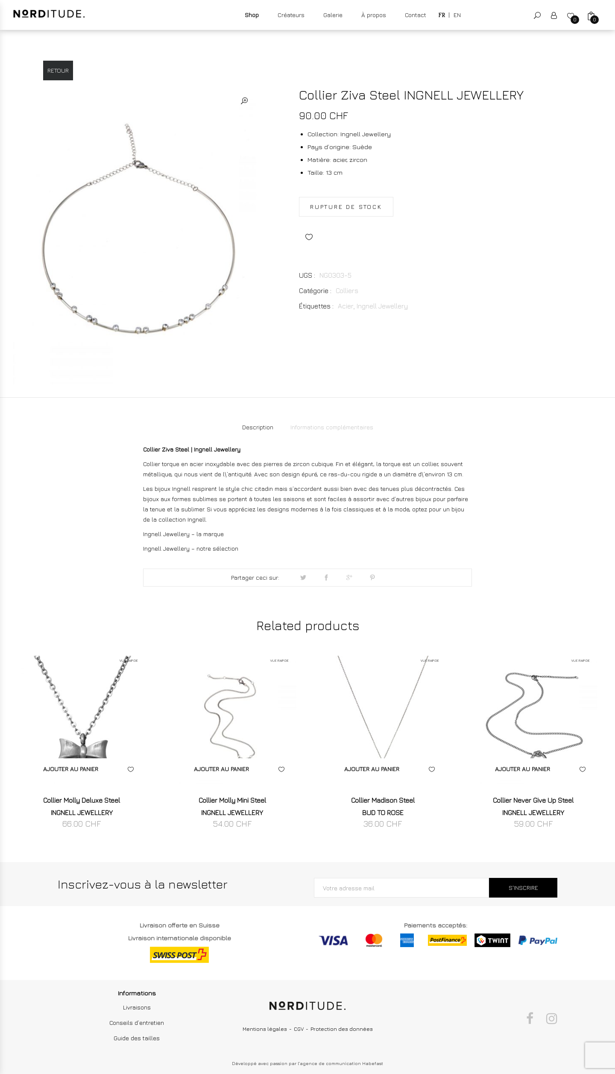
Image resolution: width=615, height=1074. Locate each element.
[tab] (257, 427)
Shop (252, 14)
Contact (415, 14)
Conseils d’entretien (136, 1022)
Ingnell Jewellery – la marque (183, 533)
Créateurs (291, 14)
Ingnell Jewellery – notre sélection (190, 548)
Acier (346, 306)
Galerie (333, 14)
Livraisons (137, 1007)
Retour (58, 70)
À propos (373, 14)
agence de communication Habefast (341, 1063)
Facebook (529, 1018)
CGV (299, 1029)
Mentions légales (265, 1029)
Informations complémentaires (331, 427)
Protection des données (341, 1029)
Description (257, 427)
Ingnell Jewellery (382, 306)
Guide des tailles (137, 1038)
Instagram (551, 1018)
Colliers (347, 290)
